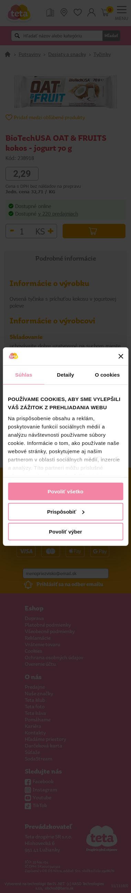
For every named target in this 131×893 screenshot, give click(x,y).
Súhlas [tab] (23, 375)
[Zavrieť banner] (120, 356)
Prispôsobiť (66, 511)
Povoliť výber (65, 532)
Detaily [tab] (65, 375)
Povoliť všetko (66, 491)
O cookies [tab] (107, 375)
